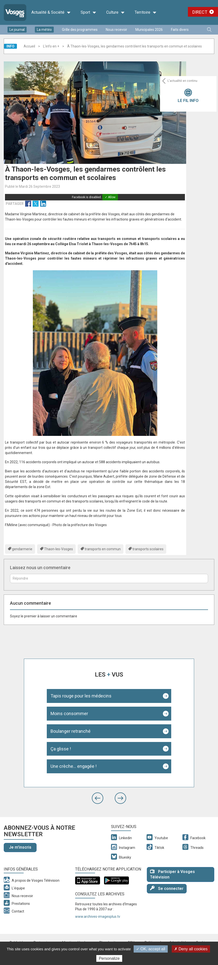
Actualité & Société (51, 12)
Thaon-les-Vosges (58, 549)
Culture (115, 12)
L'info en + (51, 46)
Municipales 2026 (149, 30)
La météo (44, 30)
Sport (88, 12)
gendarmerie (22, 549)
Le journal (17, 30)
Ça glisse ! (61, 748)
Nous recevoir (116, 30)
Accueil (29, 46)
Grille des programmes (80, 30)
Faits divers (180, 30)
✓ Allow (110, 197)
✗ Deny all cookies (191, 949)
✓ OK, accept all (150, 949)
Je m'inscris (20, 847)
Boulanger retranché (71, 731)
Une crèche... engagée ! (74, 766)
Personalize (109, 958)
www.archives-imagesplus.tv (97, 917)
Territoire (146, 12)
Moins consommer (69, 713)
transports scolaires (148, 549)
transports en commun (103, 549)
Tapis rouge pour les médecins (81, 695)
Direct (199, 12)
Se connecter (166, 888)
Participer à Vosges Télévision (172, 874)
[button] (98, 798)
